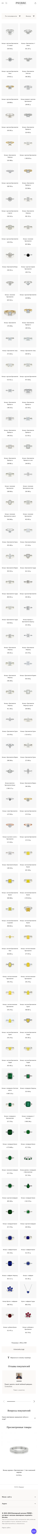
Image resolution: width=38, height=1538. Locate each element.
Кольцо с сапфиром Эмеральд (10, 1275)
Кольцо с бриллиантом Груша (10, 542)
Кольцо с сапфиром (28, 1275)
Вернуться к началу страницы (21, 1358)
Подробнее (8, 1386)
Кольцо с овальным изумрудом (10, 1170)
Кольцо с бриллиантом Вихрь (10, 267)
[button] (34, 1401)
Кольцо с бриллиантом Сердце (28, 568)
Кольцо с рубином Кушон (10, 1327)
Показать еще (19, 1349)
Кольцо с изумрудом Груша (28, 1198)
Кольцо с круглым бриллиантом (10, 99)
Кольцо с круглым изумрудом (10, 1198)
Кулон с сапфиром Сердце (28, 1301)
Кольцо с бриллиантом (10, 323)
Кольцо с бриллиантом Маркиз (10, 568)
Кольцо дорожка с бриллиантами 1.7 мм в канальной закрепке (19, 1471)
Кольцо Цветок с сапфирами (10, 1301)
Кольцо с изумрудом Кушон (10, 1144)
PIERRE (16, 1487)
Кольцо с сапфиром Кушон (10, 1249)
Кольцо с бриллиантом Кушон (28, 542)
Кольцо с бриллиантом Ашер (9, 350)
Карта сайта (6, 1528)
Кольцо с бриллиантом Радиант (28, 675)
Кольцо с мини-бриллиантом (9, 811)
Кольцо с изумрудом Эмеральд (28, 1088)
